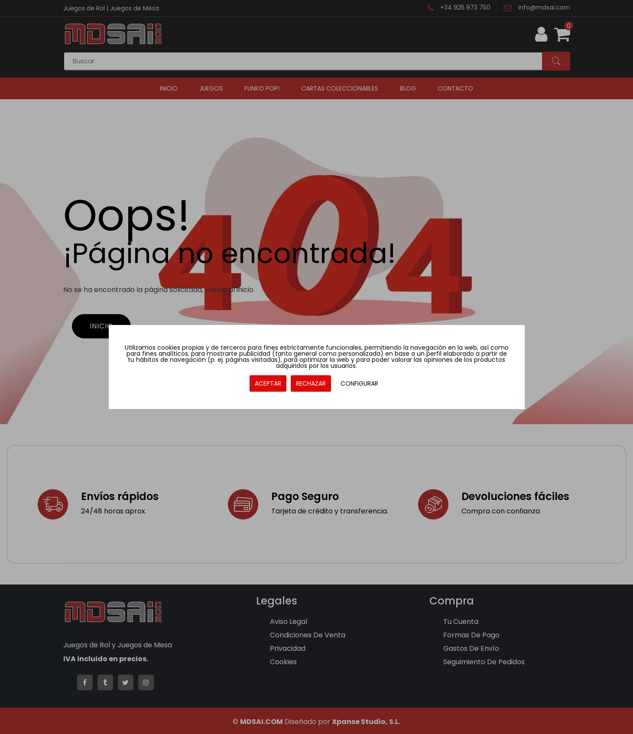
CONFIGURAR (359, 383)
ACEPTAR (268, 383)
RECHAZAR (311, 383)
